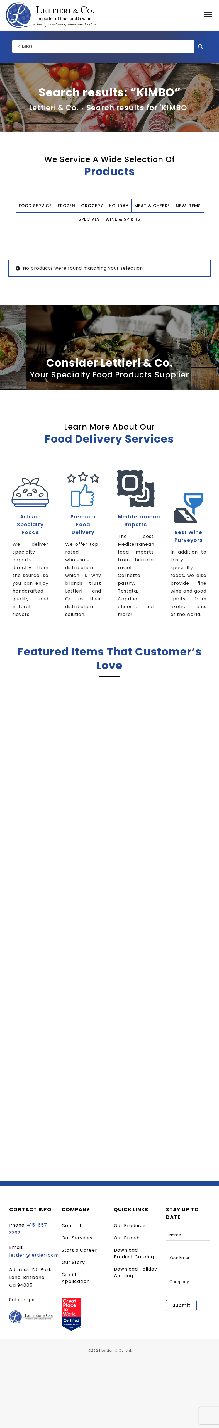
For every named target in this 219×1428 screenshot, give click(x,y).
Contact (72, 1225)
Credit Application (76, 1278)
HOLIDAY (118, 206)
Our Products (130, 1225)
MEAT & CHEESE (152, 206)
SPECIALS (89, 219)
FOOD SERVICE (35, 206)
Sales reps (22, 1300)
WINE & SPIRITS (123, 219)
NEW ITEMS (188, 206)
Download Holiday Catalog (135, 1272)
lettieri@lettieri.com (34, 1255)
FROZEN (66, 206)
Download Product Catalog (134, 1253)
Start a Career (79, 1250)
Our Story (73, 1262)
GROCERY (92, 206)
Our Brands (127, 1238)
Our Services (77, 1238)
